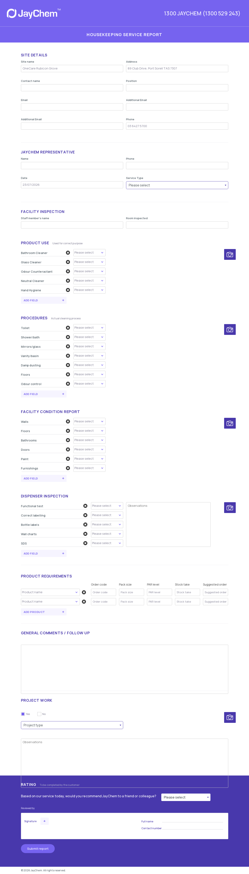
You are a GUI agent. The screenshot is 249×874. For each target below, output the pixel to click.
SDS (54, 543)
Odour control (45, 384)
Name (24, 158)
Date (24, 178)
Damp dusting (45, 365)
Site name (27, 61)
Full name (147, 821)
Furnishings (45, 468)
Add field (31, 300)
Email (24, 100)
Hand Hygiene (45, 290)
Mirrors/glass (45, 346)
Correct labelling (54, 515)
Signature (30, 821)
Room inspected (137, 218)
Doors (45, 449)
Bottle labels (54, 525)
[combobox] (177, 185)
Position (131, 81)
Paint (45, 459)
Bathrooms (45, 440)
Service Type (134, 178)
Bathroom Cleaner (45, 253)
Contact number (151, 828)
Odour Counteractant (45, 271)
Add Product (34, 612)
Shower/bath (45, 337)
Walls (45, 421)
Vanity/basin (45, 356)
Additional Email (136, 100)
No (44, 714)
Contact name (30, 81)
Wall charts (54, 534)
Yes (28, 714)
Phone (130, 119)
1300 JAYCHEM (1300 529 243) (202, 13)
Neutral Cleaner (45, 281)
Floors (45, 374)
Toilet (45, 328)
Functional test (54, 506)
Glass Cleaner (45, 262)
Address (131, 61)
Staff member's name (35, 218)
